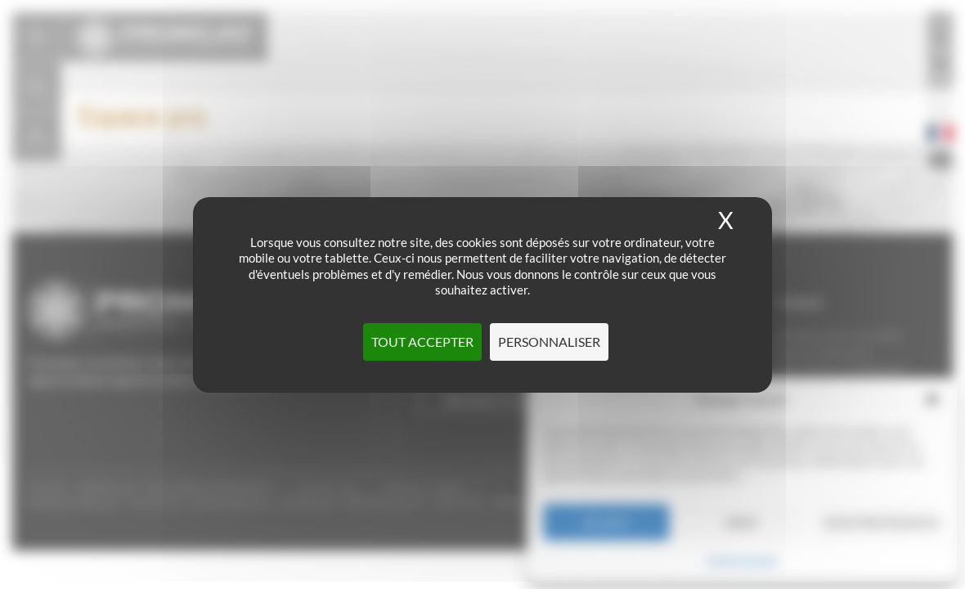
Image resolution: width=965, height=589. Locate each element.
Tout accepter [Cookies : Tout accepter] (422, 341)
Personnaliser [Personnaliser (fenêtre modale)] (549, 341)
